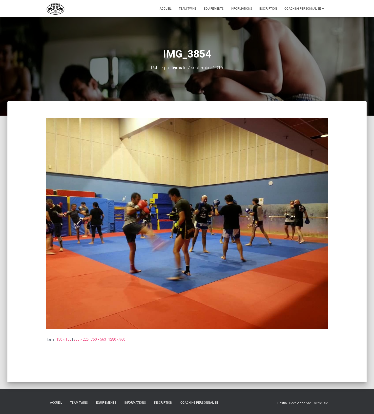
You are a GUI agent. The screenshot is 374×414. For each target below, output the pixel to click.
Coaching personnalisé (304, 8)
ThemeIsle (320, 403)
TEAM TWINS (187, 8)
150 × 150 (63, 339)
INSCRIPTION (268, 8)
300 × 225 (81, 339)
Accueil (165, 8)
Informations (241, 8)
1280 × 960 (116, 339)
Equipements (214, 8)
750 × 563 (98, 339)
